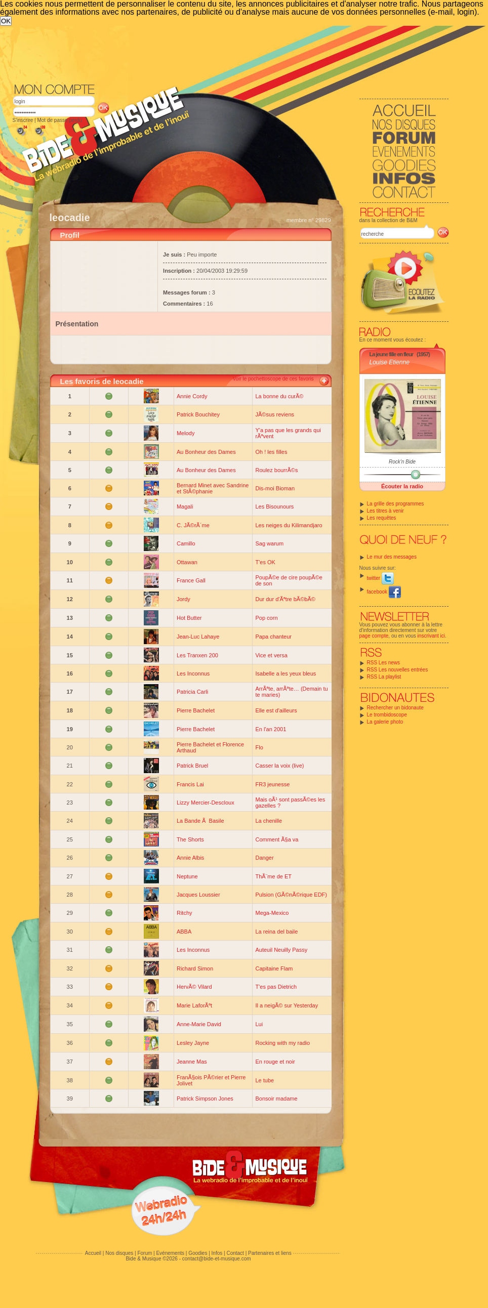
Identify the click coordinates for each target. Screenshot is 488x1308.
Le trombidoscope (387, 715)
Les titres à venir (385, 511)
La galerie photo (385, 722)
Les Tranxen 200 (197, 655)
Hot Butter (189, 618)
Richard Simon (195, 968)
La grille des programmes (395, 504)
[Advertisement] (108, 139)
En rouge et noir (275, 1062)
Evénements (170, 1253)
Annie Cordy (192, 396)
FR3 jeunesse (272, 784)
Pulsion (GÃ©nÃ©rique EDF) (291, 895)
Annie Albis (190, 858)
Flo (259, 747)
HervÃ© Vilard (194, 987)
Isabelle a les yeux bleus (285, 673)
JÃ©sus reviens (274, 414)
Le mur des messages (392, 557)
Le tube (264, 1080)
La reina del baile (276, 932)
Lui (259, 1024)
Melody (185, 433)
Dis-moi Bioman (275, 488)
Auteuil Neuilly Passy (281, 950)
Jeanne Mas (192, 1062)
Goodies (197, 1253)
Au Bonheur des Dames (206, 452)
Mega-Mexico (272, 913)
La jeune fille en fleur (391, 354)
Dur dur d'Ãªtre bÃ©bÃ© (285, 599)
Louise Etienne (390, 362)
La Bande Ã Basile (200, 821)
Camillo (186, 543)
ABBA (184, 932)
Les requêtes (381, 518)
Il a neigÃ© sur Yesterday (286, 1005)
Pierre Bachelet (196, 710)
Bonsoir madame (276, 1098)
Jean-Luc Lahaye (198, 637)
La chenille (268, 821)
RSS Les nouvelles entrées (397, 669)
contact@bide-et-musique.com (216, 1258)
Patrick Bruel (192, 766)
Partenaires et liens (270, 1253)
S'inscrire (23, 120)
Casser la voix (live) (279, 766)
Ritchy (184, 913)
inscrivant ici (431, 636)
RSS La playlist (384, 677)
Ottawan (187, 562)
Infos (217, 1253)
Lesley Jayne (193, 1043)
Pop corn (266, 618)
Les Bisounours (274, 506)
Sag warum (269, 543)
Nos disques (119, 1253)
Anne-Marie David (199, 1024)
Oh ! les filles (271, 452)
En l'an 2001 (270, 729)
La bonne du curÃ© (279, 396)
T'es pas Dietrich (276, 987)
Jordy (183, 599)
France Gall (191, 580)
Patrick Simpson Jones (205, 1098)
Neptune (187, 876)
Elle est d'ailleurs (276, 710)
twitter (380, 578)
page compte (374, 636)
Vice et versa (271, 655)
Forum (144, 1253)
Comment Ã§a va (276, 839)
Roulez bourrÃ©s (276, 470)
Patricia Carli (192, 692)
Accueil (93, 1253)
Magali (185, 506)
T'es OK (265, 562)
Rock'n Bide (402, 462)
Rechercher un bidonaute (395, 707)
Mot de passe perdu (59, 120)
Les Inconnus (193, 673)
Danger (264, 858)
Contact (234, 1253)
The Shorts (190, 839)
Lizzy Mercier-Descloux (205, 802)
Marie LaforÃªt (194, 1005)
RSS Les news (383, 662)
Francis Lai (190, 784)
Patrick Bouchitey (198, 414)
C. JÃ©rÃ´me (193, 525)
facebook (384, 592)
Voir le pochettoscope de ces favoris (272, 379)
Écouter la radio (402, 486)
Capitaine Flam (274, 968)
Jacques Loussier (198, 895)
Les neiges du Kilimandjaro (288, 525)
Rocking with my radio (282, 1043)
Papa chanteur (273, 637)
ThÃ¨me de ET (273, 876)
